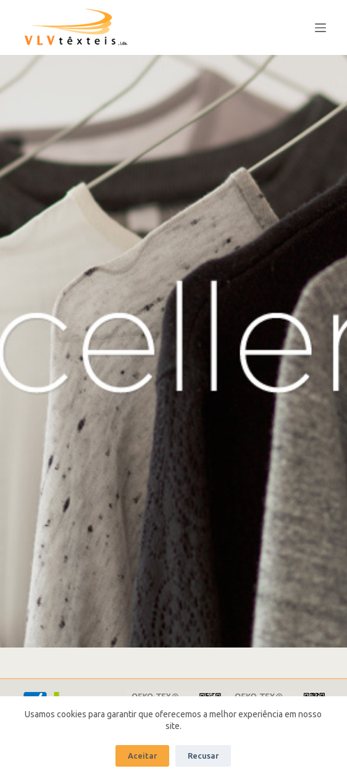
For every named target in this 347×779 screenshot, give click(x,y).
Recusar (203, 755)
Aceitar (142, 755)
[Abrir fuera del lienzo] (320, 27)
